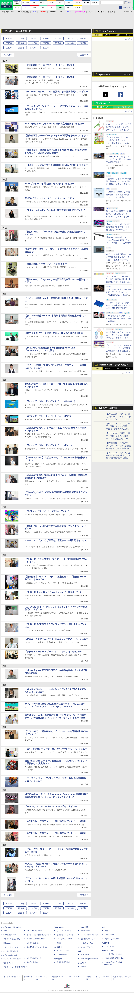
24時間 (107, 35)
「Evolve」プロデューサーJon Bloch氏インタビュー (51, 806)
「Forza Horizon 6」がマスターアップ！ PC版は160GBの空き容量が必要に (118, 159)
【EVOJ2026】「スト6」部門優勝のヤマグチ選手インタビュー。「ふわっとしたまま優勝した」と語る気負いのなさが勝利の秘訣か (118, 419)
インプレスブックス (34, 958)
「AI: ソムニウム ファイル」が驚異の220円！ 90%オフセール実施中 (118, 318)
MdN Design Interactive (89, 959)
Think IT (6, 931)
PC (61, 12)
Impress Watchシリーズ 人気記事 (113, 365)
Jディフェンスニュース (89, 935)
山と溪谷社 (58, 947)
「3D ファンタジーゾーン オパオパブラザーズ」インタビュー (56, 749)
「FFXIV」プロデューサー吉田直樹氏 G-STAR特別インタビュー (56, 165)
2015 (58, 43)
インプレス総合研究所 (11, 939)
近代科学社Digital (63, 962)
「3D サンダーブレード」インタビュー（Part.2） (49, 416)
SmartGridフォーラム (34, 931)
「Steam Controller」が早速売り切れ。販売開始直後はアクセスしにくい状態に (118, 194)
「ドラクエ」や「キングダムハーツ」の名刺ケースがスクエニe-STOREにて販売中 (118, 305)
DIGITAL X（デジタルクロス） (38, 947)
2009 (46, 48)
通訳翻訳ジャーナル (88, 939)
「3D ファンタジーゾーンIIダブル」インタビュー (49, 511)
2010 (33, 48)
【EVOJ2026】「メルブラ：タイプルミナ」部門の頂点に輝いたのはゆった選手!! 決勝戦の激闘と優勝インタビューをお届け (118, 448)
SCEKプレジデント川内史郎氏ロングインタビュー (49, 183)
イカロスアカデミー (88, 947)
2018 (21, 43)
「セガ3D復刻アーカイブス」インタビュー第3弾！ (50, 65)
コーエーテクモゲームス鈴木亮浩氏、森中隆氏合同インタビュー (56, 91)
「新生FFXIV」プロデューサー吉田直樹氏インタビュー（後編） (56, 821)
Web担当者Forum (9, 935)
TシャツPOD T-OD (64, 939)
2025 (21, 38)
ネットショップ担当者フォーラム (39, 935)
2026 (9, 38)
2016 (46, 43)
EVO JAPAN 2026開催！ (108, 408)
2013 (83, 43)
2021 (70, 38)
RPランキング (102, 107)
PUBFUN (105, 943)
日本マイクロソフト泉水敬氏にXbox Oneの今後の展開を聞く (55, 333)
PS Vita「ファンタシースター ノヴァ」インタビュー (50, 198)
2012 (9, 48)
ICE (103, 927)
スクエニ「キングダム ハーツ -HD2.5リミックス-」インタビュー (56, 639)
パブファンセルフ (111, 946)
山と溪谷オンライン (64, 950)
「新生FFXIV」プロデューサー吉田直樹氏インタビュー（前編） (56, 833)
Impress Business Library (36, 939)
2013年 (8, 55)
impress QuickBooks (112, 939)
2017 (33, 43)
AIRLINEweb (85, 931)
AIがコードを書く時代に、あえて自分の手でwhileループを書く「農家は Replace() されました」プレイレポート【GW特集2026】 (118, 259)
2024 (33, 38)
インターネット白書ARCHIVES (15, 967)
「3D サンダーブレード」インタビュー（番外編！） (50, 401)
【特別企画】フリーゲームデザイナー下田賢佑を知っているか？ (56, 135)
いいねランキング (123, 107)
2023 (46, 38)
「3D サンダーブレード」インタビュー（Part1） (49, 445)
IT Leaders (7, 943)
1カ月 (128, 35)
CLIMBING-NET (63, 955)
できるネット (8, 963)
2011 (21, 48)
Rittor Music (58, 927)
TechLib (83, 966)
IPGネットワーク (108, 950)
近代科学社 (58, 959)
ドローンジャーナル (10, 947)
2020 (83, 38)
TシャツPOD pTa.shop (113, 954)
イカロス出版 (83, 927)
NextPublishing (32, 962)
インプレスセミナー (34, 943)
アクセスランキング (107, 31)
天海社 (107, 931)
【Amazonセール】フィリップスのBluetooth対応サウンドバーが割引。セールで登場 (118, 240)
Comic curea (109, 935)
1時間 (97, 35)
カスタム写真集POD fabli (114, 958)
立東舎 (59, 943)
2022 (58, 38)
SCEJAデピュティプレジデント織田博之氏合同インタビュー (54, 123)
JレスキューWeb (87, 943)
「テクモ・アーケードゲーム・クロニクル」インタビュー (53, 651)
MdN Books (85, 955)
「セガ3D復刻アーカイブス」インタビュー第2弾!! (49, 77)
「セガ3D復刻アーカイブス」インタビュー (46, 264)
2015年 (83, 55)
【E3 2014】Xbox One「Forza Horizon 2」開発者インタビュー (56, 592)
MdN (79, 951)
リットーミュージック (65, 931)
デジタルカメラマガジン (12, 959)
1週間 (118, 35)
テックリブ (82, 963)
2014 (70, 43)
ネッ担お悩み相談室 (10, 951)
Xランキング (104, 103)
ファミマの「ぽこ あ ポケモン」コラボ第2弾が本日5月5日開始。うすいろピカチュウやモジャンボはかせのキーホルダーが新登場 (118, 281)
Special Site (104, 74)
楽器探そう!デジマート (65, 935)
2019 (9, 43)
